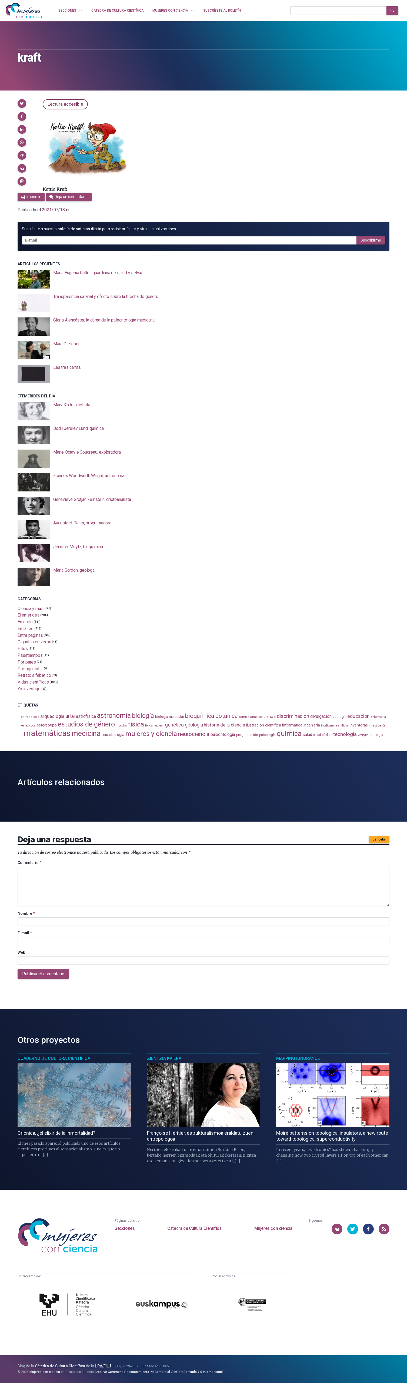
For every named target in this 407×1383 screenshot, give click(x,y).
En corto (25, 621)
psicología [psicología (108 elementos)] (267, 735)
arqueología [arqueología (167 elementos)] (52, 716)
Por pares (27, 662)
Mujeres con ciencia (273, 1228)
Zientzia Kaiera (164, 1058)
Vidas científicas (33, 682)
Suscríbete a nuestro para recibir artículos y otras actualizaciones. (99, 229)
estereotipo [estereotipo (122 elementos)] (47, 725)
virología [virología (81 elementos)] (363, 735)
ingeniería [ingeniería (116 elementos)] (311, 725)
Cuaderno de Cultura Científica (54, 1058)
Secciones (125, 1228)
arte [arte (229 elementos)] (70, 716)
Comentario (29, 862)
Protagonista (30, 668)
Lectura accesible (65, 104)
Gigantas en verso (34, 641)
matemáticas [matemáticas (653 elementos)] (47, 733)
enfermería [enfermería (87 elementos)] (378, 717)
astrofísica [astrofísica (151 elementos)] (86, 716)
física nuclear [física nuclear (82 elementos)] (154, 725)
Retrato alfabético (34, 675)
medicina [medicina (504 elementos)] (86, 733)
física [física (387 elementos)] (136, 724)
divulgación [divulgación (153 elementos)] (321, 716)
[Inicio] (24, 10)
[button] (22, 103)
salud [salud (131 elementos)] (307, 734)
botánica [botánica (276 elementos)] (226, 715)
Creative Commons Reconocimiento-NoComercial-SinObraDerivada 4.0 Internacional (159, 1372)
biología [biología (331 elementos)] (143, 715)
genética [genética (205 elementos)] (174, 725)
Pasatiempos (30, 655)
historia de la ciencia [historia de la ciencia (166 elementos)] (224, 725)
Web (21, 952)
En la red (26, 628)
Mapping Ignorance (298, 1058)
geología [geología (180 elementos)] (194, 725)
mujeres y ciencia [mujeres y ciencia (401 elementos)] (151, 734)
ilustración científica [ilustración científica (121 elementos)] (263, 725)
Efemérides (28, 615)
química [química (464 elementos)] (289, 733)
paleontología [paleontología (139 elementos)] (223, 734)
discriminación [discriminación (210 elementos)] (293, 716)
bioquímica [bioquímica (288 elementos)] (199, 715)
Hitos (23, 648)
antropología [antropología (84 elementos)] (30, 717)
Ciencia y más (31, 608)
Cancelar (379, 839)
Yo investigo (29, 688)
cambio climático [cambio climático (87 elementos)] (250, 717)
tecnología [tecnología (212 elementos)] (344, 734)
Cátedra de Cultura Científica (194, 1228)
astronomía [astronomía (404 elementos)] (114, 715)
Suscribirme (371, 240)
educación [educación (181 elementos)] (358, 716)
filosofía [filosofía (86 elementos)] (121, 725)
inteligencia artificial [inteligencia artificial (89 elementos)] (335, 725)
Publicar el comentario (43, 973)
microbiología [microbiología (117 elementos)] (113, 734)
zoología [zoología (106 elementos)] (376, 735)
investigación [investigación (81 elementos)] (377, 725)
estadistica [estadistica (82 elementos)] (28, 725)
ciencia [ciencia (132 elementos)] (269, 716)
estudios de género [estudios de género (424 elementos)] (86, 724)
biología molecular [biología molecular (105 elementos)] (169, 717)
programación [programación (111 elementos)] (247, 734)
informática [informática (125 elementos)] (292, 725)
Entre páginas (30, 635)
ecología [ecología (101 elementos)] (339, 717)
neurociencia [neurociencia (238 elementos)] (193, 734)
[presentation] (203, 279)
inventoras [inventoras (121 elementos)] (359, 725)
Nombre (26, 913)
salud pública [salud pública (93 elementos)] (322, 735)
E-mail (25, 933)
